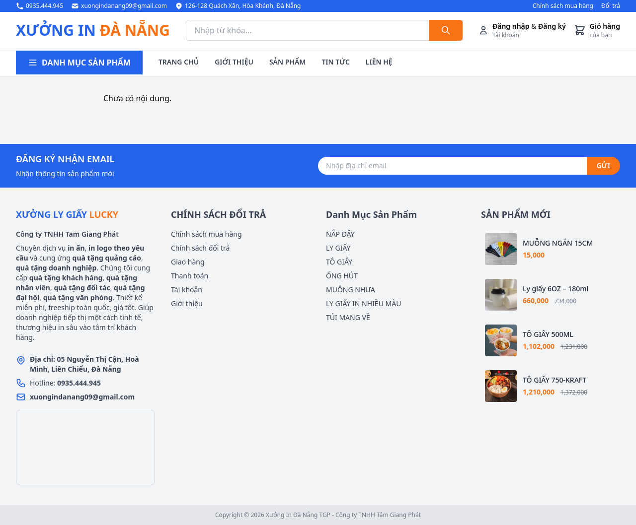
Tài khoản (186, 289)
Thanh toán (189, 275)
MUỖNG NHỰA (350, 289)
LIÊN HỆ (379, 61)
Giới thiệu (187, 303)
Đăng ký (552, 26)
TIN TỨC (335, 61)
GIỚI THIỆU (234, 61)
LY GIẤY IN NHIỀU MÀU (363, 303)
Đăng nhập (511, 26)
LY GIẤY (338, 248)
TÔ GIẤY (339, 261)
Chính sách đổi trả (200, 248)
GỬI (603, 165)
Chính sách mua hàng (563, 6)
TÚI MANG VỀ (348, 317)
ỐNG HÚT (342, 275)
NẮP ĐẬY (340, 234)
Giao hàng (188, 261)
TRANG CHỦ (179, 61)
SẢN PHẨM (287, 61)
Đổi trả (610, 6)
